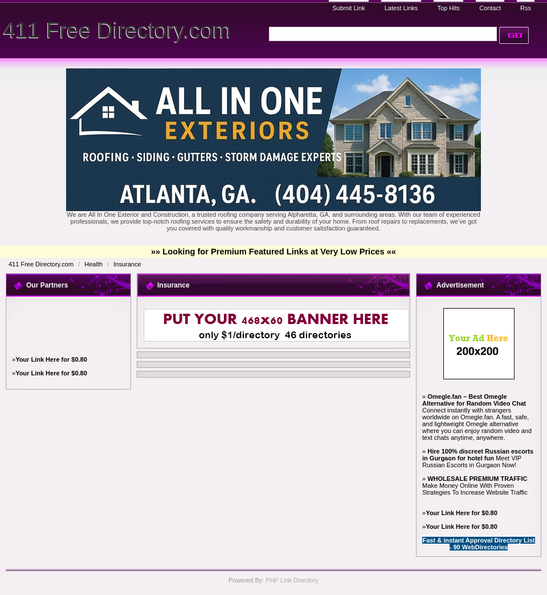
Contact (490, 8)
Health (94, 264)
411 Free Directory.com (117, 30)
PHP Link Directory (292, 580)
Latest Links (401, 8)
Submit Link (348, 8)
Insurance (127, 264)
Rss (525, 8)
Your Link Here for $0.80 (51, 359)
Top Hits (448, 8)
